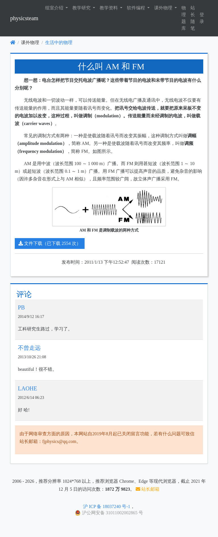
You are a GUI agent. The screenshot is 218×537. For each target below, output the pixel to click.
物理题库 (183, 18)
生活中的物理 (58, 42)
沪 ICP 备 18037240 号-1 (106, 506)
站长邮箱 (148, 489)
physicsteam (24, 18)
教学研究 (82, 7)
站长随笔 (192, 18)
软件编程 (136, 7)
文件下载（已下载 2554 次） (49, 243)
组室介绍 (54, 7)
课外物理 (163, 7)
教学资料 (109, 7)
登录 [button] (202, 18)
